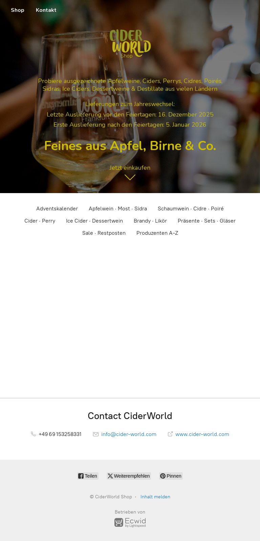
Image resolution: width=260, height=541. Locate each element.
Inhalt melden (155, 497)
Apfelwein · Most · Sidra (118, 208)
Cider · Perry (39, 220)
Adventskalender (57, 208)
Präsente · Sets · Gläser (207, 220)
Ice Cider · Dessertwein (94, 220)
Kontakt (46, 10)
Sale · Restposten (104, 233)
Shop (17, 10)
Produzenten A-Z (157, 233)
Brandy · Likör (150, 220)
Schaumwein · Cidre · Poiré (191, 208)
